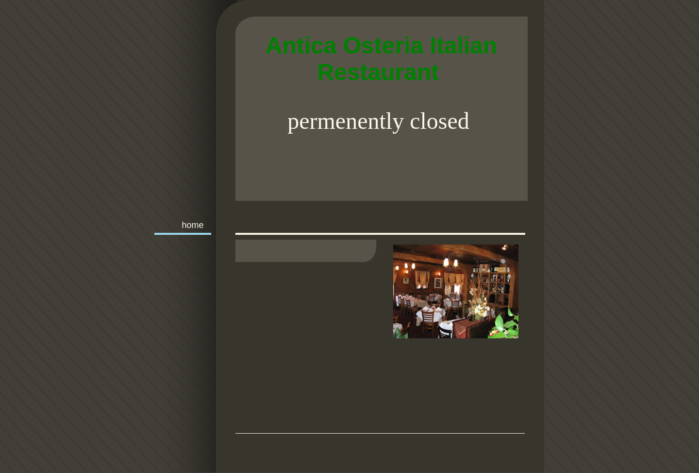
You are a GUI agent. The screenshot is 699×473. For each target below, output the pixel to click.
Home (192, 225)
